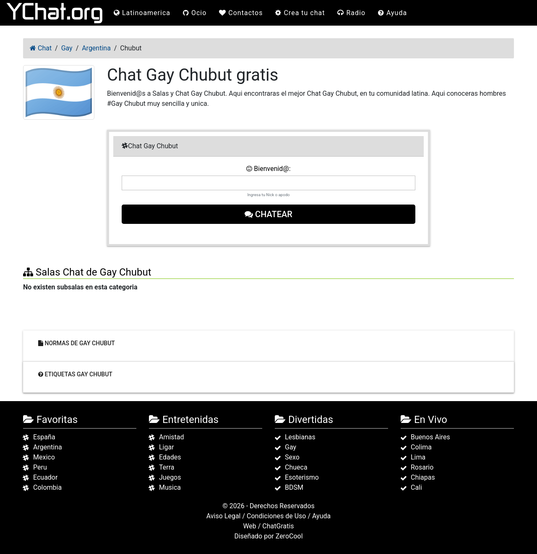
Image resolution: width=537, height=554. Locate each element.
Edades (170, 457)
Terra (167, 467)
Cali (416, 487)
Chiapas (423, 477)
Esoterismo (302, 477)
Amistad (171, 437)
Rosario (422, 467)
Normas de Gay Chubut (76, 343)
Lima (418, 457)
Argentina (47, 447)
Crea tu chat (300, 13)
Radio (351, 13)
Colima (421, 447)
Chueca (296, 467)
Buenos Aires (430, 437)
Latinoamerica (142, 13)
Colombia (47, 487)
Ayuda (392, 13)
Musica (170, 487)
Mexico (44, 457)
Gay (290, 447)
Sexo (292, 457)
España (44, 437)
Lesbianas (300, 437)
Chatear (268, 214)
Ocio (194, 13)
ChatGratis (278, 526)
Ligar (166, 447)
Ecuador (45, 477)
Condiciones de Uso (276, 516)
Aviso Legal (223, 516)
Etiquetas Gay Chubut (75, 374)
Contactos (241, 13)
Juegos (170, 477)
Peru (40, 467)
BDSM (294, 487)
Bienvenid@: (268, 168)
